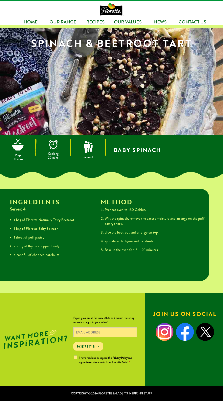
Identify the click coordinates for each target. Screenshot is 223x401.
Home (31, 22)
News (160, 22)
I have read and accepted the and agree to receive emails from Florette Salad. (105, 360)
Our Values (128, 22)
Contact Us (192, 22)
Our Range (63, 22)
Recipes (95, 22)
